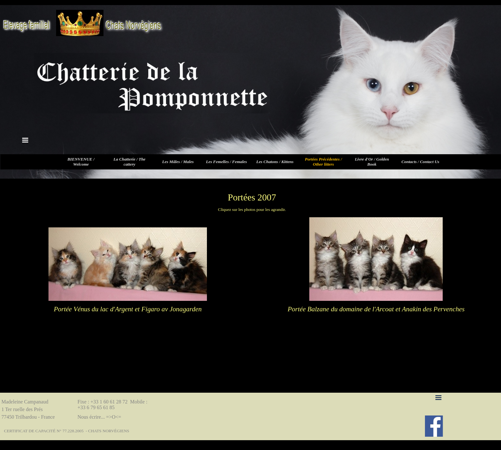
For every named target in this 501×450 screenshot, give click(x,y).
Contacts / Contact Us (420, 161)
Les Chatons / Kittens (274, 161)
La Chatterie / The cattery (129, 162)
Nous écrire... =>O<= (99, 417)
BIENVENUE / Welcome (81, 162)
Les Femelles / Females (226, 161)
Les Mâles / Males (178, 161)
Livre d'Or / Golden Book (372, 162)
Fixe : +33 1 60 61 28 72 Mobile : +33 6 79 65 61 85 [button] (113, 404)
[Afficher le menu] (25, 140)
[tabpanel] (251, 197)
